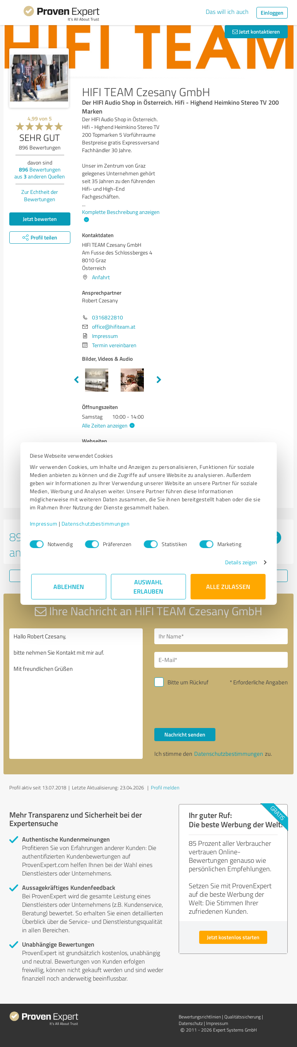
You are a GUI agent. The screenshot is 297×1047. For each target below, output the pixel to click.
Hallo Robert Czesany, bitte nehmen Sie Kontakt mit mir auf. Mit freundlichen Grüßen (76, 693)
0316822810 (107, 317)
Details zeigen (240, 562)
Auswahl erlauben (149, 586)
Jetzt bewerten (40, 218)
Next (159, 380)
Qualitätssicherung (242, 1016)
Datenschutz (191, 1023)
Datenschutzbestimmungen (97, 523)
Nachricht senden (184, 734)
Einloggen (272, 12)
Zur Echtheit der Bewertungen (39, 195)
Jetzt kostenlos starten (233, 937)
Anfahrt (101, 277)
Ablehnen (69, 586)
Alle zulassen (228, 586)
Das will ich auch (227, 11)
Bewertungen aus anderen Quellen (39, 173)
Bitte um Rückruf (187, 682)
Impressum (45, 523)
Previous (76, 380)
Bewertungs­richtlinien (200, 1016)
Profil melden (165, 787)
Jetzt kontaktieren (256, 31)
